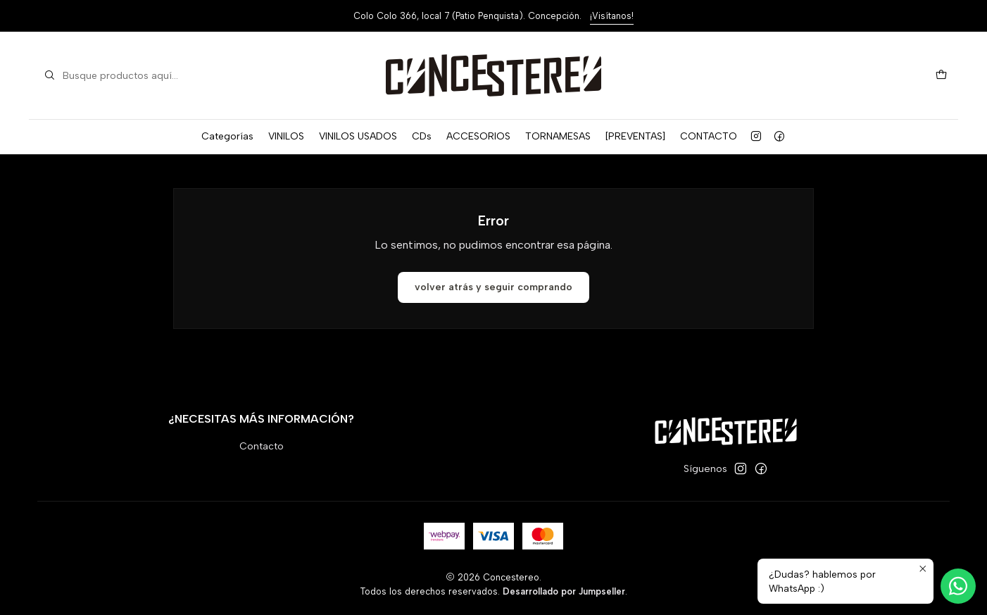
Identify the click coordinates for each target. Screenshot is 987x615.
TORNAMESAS (558, 136)
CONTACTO (708, 136)
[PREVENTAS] (635, 136)
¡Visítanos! (612, 16)
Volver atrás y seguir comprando (493, 287)
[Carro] (941, 76)
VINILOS (286, 136)
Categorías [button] (227, 136)
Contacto (261, 446)
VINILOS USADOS (358, 136)
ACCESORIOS (478, 136)
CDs (422, 136)
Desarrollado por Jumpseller (564, 591)
